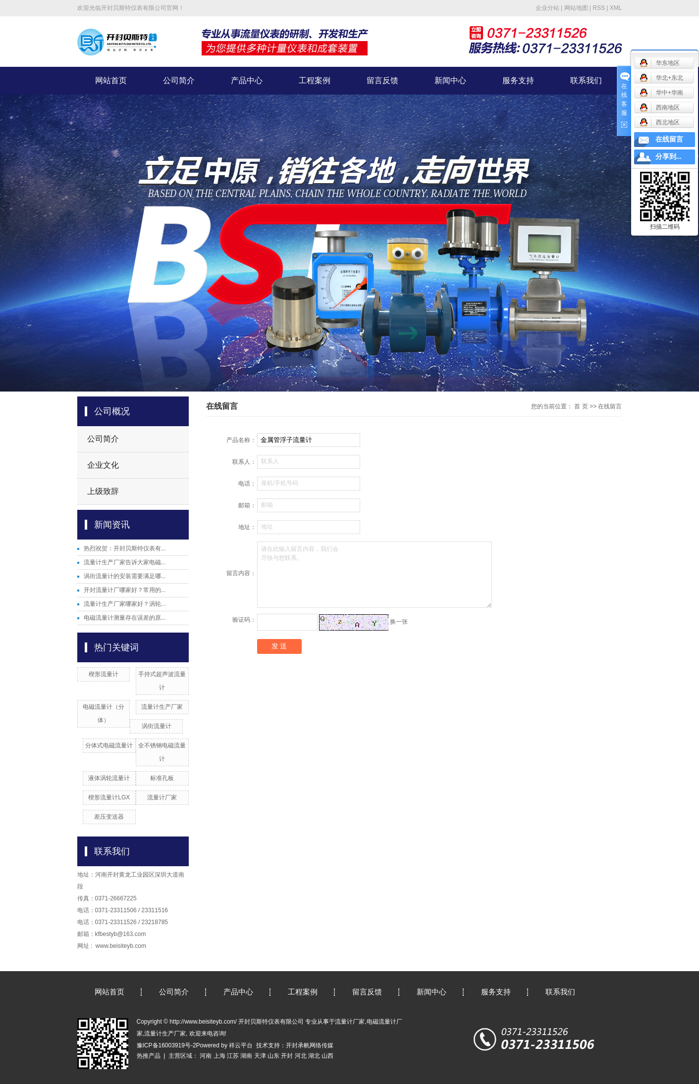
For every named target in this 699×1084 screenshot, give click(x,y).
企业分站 (547, 7)
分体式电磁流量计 (109, 745)
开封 (287, 1055)
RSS (598, 7)
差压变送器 (109, 816)
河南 (206, 1055)
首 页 (581, 406)
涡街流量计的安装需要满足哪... (125, 576)
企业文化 (103, 465)
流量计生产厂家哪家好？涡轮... (125, 603)
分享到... (668, 156)
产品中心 (247, 80)
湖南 (246, 1055)
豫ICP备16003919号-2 (166, 1045)
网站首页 (111, 80)
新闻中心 (450, 80)
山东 (273, 1055)
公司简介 (179, 80)
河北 (301, 1055)
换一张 (399, 621)
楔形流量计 (103, 674)
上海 (219, 1055)
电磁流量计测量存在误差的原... (125, 617)
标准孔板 (162, 778)
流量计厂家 (162, 797)
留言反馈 (382, 80)
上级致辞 (103, 491)
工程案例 (314, 80)
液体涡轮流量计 (109, 778)
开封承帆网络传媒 (309, 1045)
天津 (260, 1055)
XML (616, 7)
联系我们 (586, 80)
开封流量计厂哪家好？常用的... (125, 590)
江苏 (233, 1055)
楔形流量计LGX (109, 797)
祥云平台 (241, 1045)
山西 (327, 1055)
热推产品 (149, 1055)
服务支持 (518, 80)
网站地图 (576, 7)
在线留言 (669, 139)
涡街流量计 (156, 726)
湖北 (314, 1055)
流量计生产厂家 (162, 706)
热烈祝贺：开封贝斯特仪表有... (125, 548)
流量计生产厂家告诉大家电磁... (125, 562)
